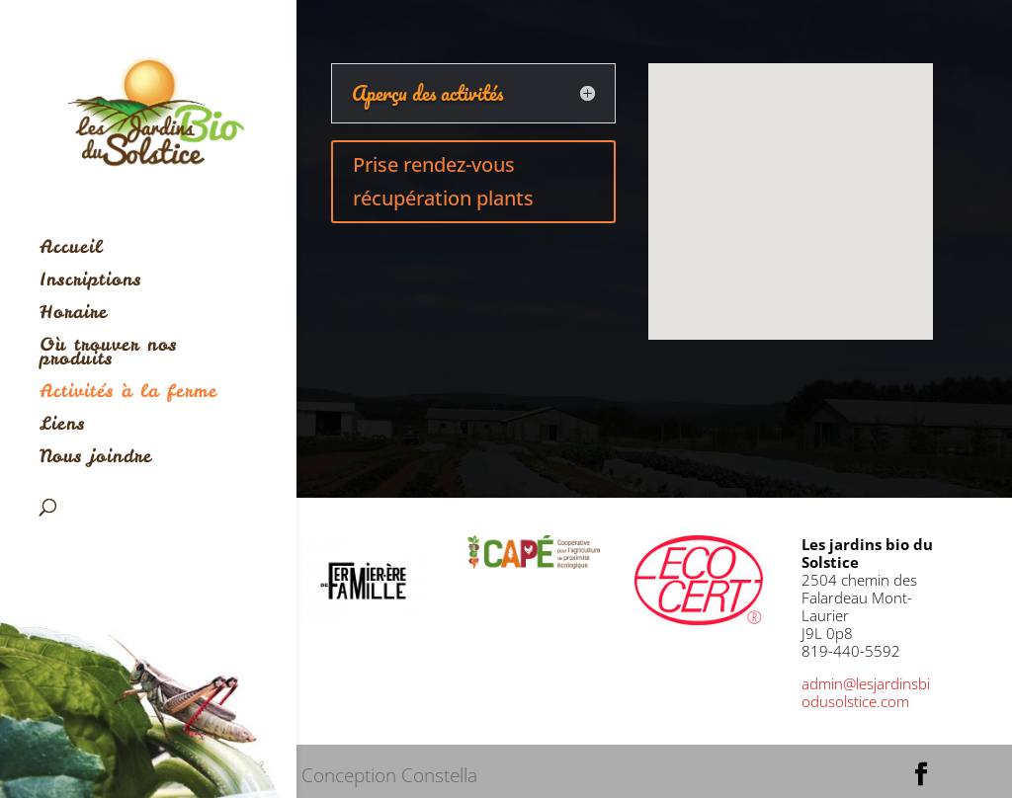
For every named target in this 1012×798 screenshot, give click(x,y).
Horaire (74, 314)
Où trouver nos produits (108, 354)
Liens (62, 426)
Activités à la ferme (128, 393)
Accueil (71, 249)
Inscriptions (90, 282)
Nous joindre (96, 458)
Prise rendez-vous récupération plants (443, 181)
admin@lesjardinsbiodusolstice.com (865, 692)
